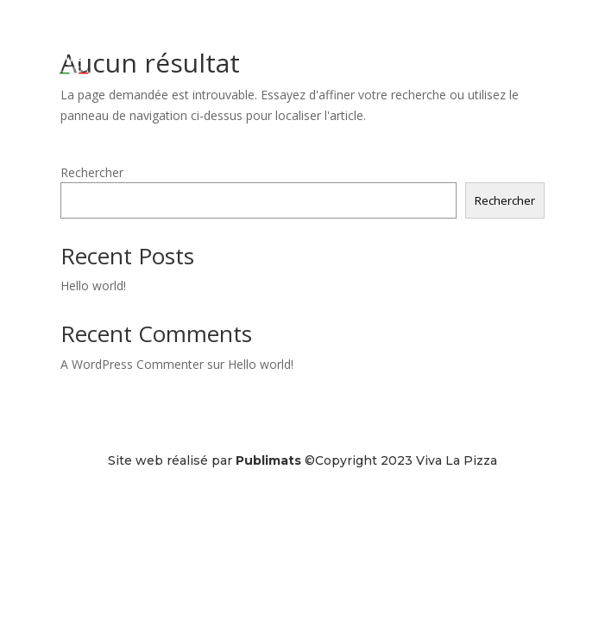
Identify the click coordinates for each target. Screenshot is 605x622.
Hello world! (93, 285)
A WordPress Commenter (132, 364)
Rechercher (91, 172)
